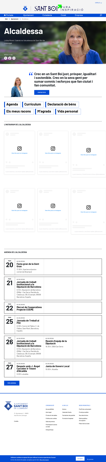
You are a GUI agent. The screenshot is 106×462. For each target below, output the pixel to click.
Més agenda (12, 383)
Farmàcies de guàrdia (68, 415)
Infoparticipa (49, 430)
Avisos (64, 409)
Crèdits (16, 421)
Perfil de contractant (85, 409)
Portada (9, 15)
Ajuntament (28, 15)
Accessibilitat (50, 409)
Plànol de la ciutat (84, 423)
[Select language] (95, 3)
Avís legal (48, 412)
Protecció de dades (51, 415)
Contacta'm (42, 92)
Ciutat (63, 15)
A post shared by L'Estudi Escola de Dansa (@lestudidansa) (89, 174)
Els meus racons (18, 111)
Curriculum (32, 104)
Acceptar (80, 458)
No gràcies (90, 459)
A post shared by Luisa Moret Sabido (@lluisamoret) (19, 171)
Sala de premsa (50, 421)
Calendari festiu (66, 412)
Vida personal (67, 111)
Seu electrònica (83, 415)
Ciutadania (47, 15)
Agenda (12, 104)
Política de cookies (51, 418)
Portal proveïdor (84, 412)
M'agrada (44, 111)
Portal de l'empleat (67, 418)
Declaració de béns (61, 104)
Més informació (44, 460)
